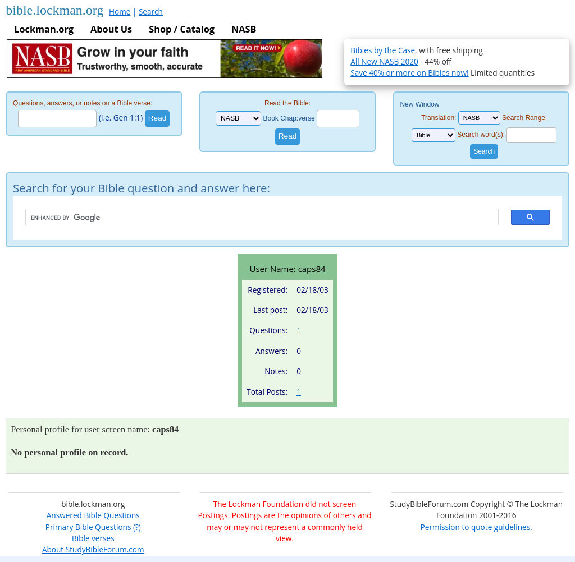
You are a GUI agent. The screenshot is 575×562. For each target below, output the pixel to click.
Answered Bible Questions (93, 515)
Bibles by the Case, (383, 50)
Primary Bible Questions (88, 527)
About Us (111, 29)
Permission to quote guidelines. (476, 527)
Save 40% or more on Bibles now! (409, 72)
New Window (419, 104)
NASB (243, 29)
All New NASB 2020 (384, 61)
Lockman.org (44, 29)
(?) (135, 527)
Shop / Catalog (182, 29)
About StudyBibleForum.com (93, 549)
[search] (256, 217)
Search (151, 11)
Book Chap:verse (289, 118)
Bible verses (93, 538)
